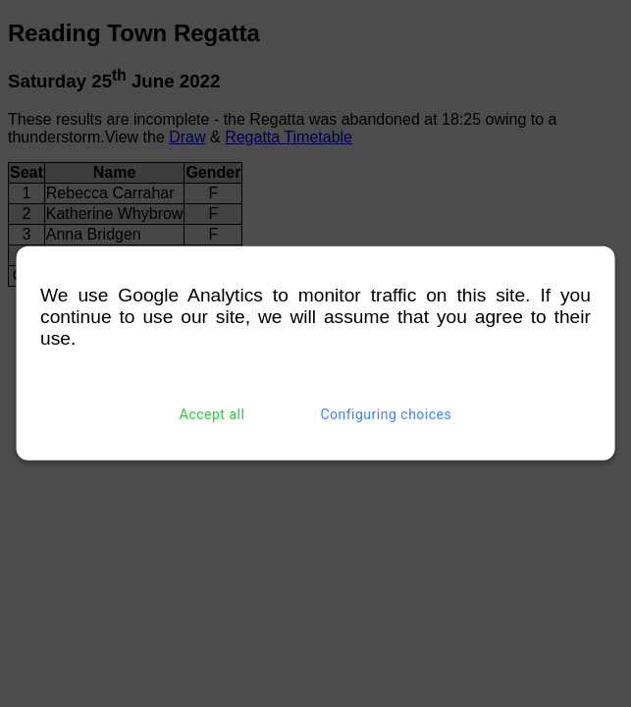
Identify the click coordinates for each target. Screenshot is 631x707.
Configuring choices (385, 414)
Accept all (212, 414)
